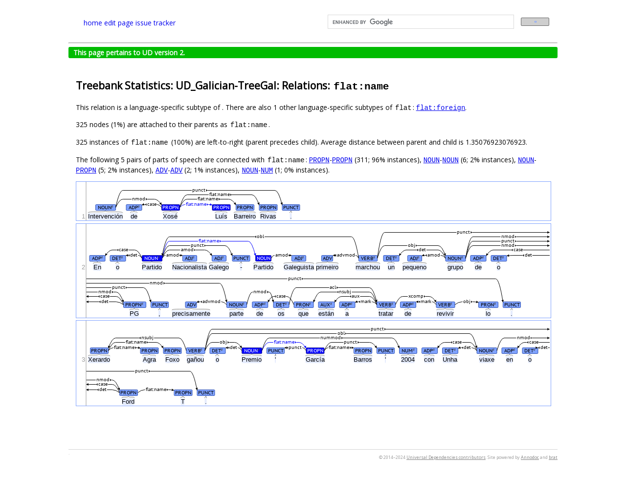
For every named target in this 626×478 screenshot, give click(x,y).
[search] (420, 22)
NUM (267, 169)
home (93, 22)
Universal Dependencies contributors (446, 457)
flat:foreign (441, 107)
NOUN (432, 159)
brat (553, 457)
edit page (119, 22)
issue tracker (155, 22)
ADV (162, 169)
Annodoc (530, 457)
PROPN (319, 159)
